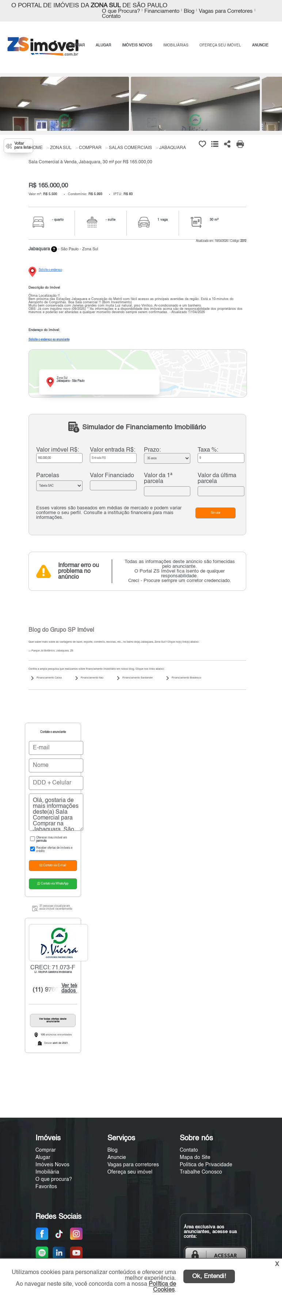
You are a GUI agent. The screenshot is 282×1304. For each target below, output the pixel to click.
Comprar (45, 1150)
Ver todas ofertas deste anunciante (52, 1020)
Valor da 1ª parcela (158, 478)
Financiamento (161, 11)
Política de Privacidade (206, 1164)
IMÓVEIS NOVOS (137, 45)
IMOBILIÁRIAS (175, 45)
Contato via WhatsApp (52, 884)
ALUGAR (103, 45)
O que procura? (53, 1179)
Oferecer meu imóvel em (48, 839)
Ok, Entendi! (209, 1276)
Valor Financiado (112, 476)
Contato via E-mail (52, 865)
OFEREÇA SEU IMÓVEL (220, 45)
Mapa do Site (195, 1157)
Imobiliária (47, 1172)
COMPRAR (75, 45)
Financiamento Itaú (92, 678)
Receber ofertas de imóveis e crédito (50, 849)
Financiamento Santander (137, 678)
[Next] (273, 105)
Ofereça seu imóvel (129, 1172)
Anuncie (116, 1157)
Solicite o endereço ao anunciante (48, 339)
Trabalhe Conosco (201, 1172)
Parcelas (47, 476)
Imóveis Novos (52, 1164)
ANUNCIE (260, 45)
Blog (189, 11)
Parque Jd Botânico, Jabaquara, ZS (50, 651)
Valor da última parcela (217, 478)
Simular (216, 513)
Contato (111, 16)
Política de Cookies (162, 1287)
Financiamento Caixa (49, 678)
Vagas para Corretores (226, 11)
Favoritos (46, 1186)
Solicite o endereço (50, 269)
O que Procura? (121, 11)
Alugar (42, 1157)
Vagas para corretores (133, 1164)
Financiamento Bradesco (186, 678)
